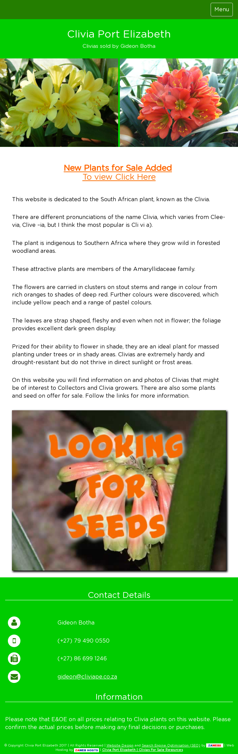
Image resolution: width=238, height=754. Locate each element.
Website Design (120, 745)
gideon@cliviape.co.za (87, 677)
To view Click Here (119, 177)
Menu (221, 9)
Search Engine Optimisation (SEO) (171, 745)
